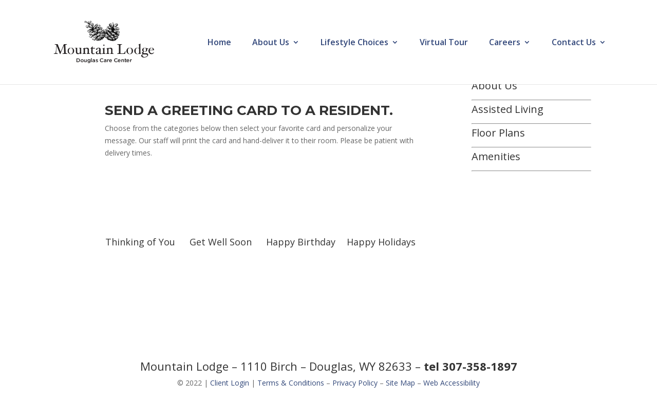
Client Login (229, 383)
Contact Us (574, 43)
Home (219, 43)
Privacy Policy (355, 383)
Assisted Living (507, 109)
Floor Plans (498, 133)
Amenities (496, 156)
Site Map (400, 383)
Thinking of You (140, 242)
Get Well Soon (221, 242)
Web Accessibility (451, 383)
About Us (270, 43)
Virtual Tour (444, 43)
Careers (504, 43)
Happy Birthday (300, 242)
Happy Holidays (381, 242)
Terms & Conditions (290, 383)
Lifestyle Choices (354, 43)
